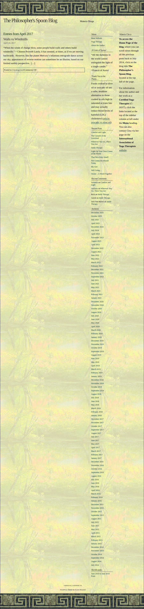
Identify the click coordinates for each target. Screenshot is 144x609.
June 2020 (95, 319)
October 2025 (96, 216)
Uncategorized (18, 70)
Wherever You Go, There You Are (101, 189)
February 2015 (96, 540)
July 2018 (95, 398)
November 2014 (97, 551)
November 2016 (97, 465)
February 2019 (96, 373)
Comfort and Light (98, 132)
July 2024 (95, 230)
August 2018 (96, 394)
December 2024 (97, 227)
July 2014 (95, 565)
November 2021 (97, 273)
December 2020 (97, 302)
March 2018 (96, 408)
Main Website (96, 38)
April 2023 (95, 244)
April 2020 (95, 326)
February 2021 (96, 294)
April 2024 (95, 234)
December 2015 (97, 504)
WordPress (63, 590)
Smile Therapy (97, 148)
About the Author (98, 45)
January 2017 (96, 458)
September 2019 (97, 351)
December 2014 (97, 547)
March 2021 (96, 291)
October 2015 (96, 511)
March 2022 (96, 262)
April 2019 (95, 366)
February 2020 (96, 333)
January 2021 (96, 298)
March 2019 (96, 369)
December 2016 (97, 462)
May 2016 (95, 487)
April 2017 (95, 447)
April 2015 (95, 533)
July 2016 (95, 479)
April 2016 (95, 490)
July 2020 (95, 316)
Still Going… (96, 170)
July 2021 (95, 280)
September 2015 (97, 515)
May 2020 (95, 323)
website (122, 150)
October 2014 (96, 554)
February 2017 (96, 455)
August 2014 (96, 561)
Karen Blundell (80, 590)
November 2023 (97, 237)
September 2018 (97, 390)
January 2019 (96, 376)
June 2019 (95, 358)
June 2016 (95, 483)
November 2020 (97, 305)
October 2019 (96, 348)
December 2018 (97, 380)
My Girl (94, 167)
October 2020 (96, 309)
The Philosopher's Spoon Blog (30, 20)
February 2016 (96, 497)
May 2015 (95, 529)
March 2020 (96, 330)
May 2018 (95, 405)
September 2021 (97, 277)
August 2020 (96, 312)
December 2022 (97, 248)
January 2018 (96, 415)
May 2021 (95, 287)
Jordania (94, 182)
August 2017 (96, 433)
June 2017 (95, 440)
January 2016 (96, 501)
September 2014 (97, 558)
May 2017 (95, 444)
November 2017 (97, 422)
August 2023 (96, 241)
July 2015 (95, 522)
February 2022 (96, 266)
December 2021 (97, 269)
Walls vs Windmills (15, 39)
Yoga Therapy (96, 42)
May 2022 (95, 259)
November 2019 (97, 344)
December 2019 (97, 341)
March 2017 (96, 451)
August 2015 (96, 519)
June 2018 (95, 401)
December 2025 (97, 213)
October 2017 (96, 426)
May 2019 (95, 362)
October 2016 (96, 469)
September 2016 (97, 472)
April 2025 (95, 223)
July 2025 (95, 220)
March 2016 (96, 494)
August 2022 (96, 252)
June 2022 (95, 255)
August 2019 (96, 355)
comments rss (77, 585)
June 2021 (95, 284)
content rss (67, 585)
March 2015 (96, 536)
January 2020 (96, 337)
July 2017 (95, 437)
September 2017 (97, 430)
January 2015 (96, 544)
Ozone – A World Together (101, 174)
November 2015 (97, 508)
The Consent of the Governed (98, 137)
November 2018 (97, 383)
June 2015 (95, 526)
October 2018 (96, 387)
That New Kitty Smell (99, 157)
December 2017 (97, 419)
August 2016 (96, 476)
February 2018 (96, 412)
